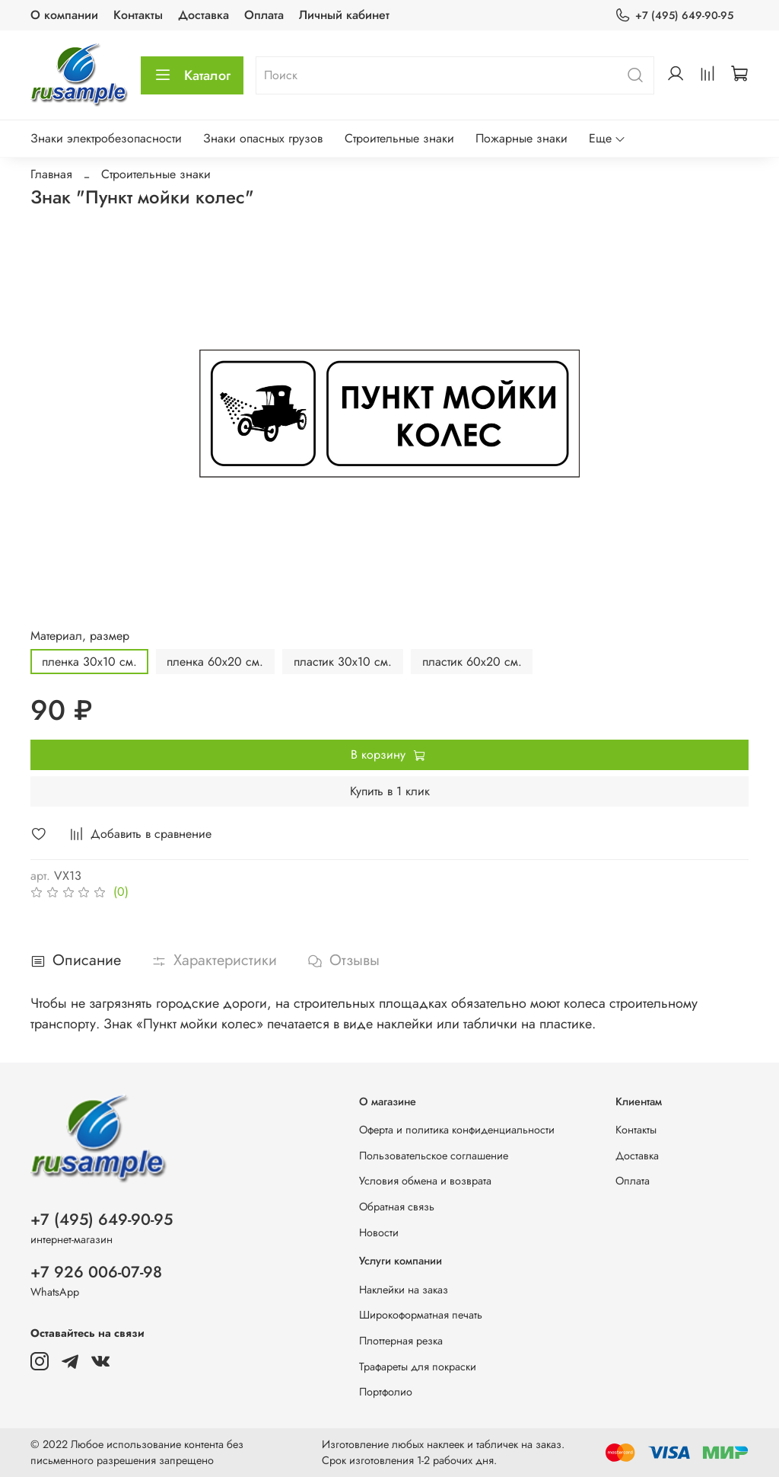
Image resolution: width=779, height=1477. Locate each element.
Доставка (203, 15)
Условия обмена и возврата (425, 1180)
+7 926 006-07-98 (96, 1272)
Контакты (138, 15)
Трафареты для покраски (417, 1366)
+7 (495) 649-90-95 (674, 16)
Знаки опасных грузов (263, 138)
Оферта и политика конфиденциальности (457, 1129)
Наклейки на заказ (403, 1289)
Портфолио (385, 1391)
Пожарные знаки (521, 138)
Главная (51, 174)
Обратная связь (396, 1206)
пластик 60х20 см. (472, 661)
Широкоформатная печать (420, 1314)
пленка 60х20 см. (215, 661)
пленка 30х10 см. (89, 661)
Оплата (264, 15)
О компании (64, 15)
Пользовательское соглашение (433, 1155)
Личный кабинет (344, 15)
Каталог (192, 75)
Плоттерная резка (401, 1340)
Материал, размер (79, 635)
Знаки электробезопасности (106, 138)
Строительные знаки (399, 138)
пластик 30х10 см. (343, 661)
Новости (379, 1232)
